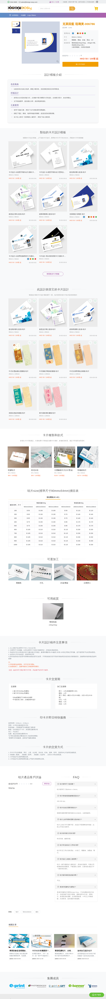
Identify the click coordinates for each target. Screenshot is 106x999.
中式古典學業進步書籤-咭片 (79, 371)
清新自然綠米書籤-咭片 (17, 413)
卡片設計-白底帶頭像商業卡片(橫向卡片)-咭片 (22, 256)
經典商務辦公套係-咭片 (47, 214)
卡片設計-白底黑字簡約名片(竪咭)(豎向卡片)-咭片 (53, 172)
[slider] (75, 55)
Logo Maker (31, 15)
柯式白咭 (34, 470)
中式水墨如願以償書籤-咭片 (18, 371)
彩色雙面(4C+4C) (53, 497)
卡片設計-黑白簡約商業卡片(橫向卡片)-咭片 (53, 256)
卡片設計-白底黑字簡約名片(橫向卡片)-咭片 (22, 172)
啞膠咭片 (11, 470)
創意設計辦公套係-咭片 (17, 214)
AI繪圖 (23, 15)
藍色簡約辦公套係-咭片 (78, 172)
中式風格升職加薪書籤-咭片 (49, 371)
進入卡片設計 (80, 64)
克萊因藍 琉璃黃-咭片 (77, 214)
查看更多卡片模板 (53, 274)
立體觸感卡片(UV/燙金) (63, 470)
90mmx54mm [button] (27, 912)
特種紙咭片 (82, 470)
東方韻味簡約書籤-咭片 (47, 413)
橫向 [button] (37, 912)
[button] (97, 2)
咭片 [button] (17, 912)
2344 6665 (12, 2)
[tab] (16, 24)
